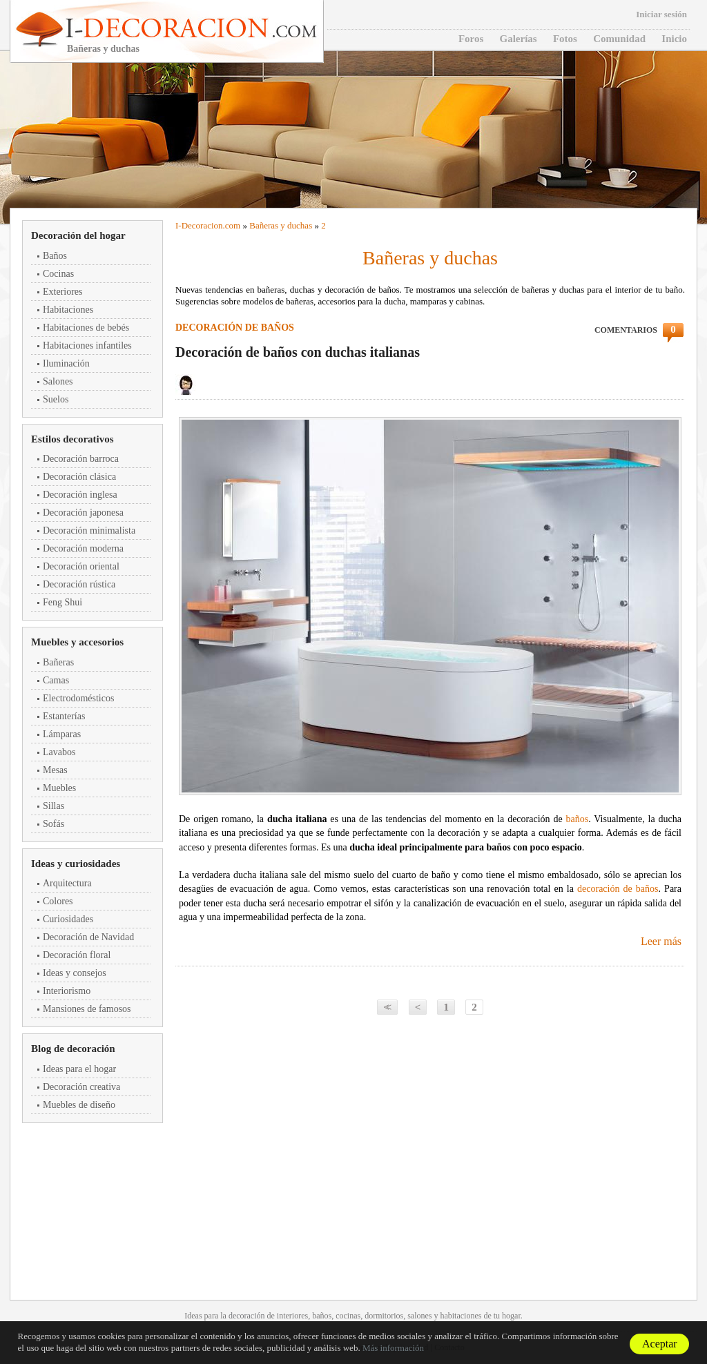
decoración (247, 1316)
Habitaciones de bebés (86, 327)
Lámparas (62, 734)
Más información (393, 1348)
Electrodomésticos (78, 698)
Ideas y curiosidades (75, 863)
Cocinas (58, 274)
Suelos (55, 399)
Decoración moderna (83, 548)
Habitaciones (68, 309)
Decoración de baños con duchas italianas (297, 352)
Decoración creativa (81, 1087)
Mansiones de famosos (87, 1009)
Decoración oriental (81, 566)
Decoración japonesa (83, 512)
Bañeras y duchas (280, 225)
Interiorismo (66, 991)
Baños (55, 256)
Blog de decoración (73, 1048)
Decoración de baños (234, 327)
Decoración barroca (81, 459)
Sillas (53, 806)
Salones (58, 381)
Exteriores (63, 291)
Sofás (53, 824)
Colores (58, 901)
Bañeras (58, 662)
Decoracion (202, 225)
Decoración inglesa (80, 494)
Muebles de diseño (79, 1105)
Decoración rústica (79, 584)
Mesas (55, 770)
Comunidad (619, 38)
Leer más (661, 941)
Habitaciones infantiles (87, 345)
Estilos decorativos (72, 439)
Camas (56, 680)
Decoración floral (76, 955)
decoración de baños (617, 889)
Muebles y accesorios (77, 641)
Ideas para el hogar (79, 1069)
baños (577, 819)
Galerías (518, 38)
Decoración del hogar (78, 235)
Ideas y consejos (74, 973)
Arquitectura (67, 883)
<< (385, 1007)
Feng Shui (62, 602)
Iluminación (66, 363)
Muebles (59, 788)
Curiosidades (68, 919)
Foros (470, 38)
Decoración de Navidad (88, 937)
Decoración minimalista (89, 530)
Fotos (565, 38)
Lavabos (59, 752)
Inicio (674, 38)
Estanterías (64, 716)
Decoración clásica (79, 476)
